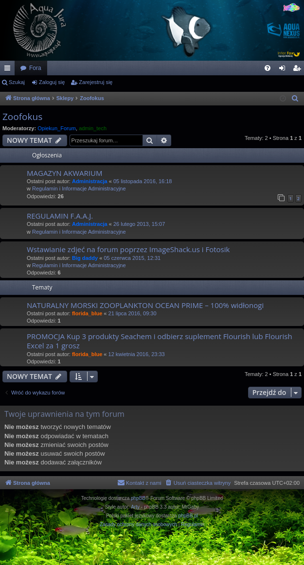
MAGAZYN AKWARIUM (64, 173)
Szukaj (17, 82)
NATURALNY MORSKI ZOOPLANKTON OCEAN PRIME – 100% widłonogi (145, 305)
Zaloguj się (52, 82)
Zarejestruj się (95, 82)
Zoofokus (22, 116)
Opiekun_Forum (56, 128)
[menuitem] (267, 68)
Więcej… (9, 70)
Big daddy (85, 258)
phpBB (138, 498)
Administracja (89, 181)
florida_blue (87, 313)
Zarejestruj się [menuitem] (298, 70)
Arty (135, 507)
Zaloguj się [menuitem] (284, 70)
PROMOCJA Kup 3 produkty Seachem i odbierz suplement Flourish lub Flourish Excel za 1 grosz (159, 340)
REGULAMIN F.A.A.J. (60, 216)
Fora (35, 68)
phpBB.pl (188, 515)
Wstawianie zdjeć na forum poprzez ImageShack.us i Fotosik (128, 249)
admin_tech (93, 128)
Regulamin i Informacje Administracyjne (79, 188)
